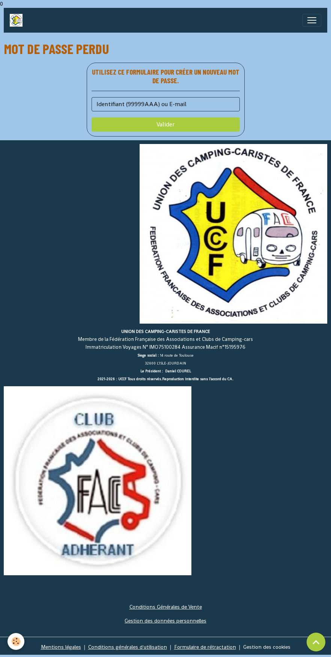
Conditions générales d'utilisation (127, 647)
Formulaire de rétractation (205, 647)
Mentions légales (61, 647)
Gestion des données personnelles (165, 620)
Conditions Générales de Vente (165, 606)
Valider (165, 124)
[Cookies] (16, 641)
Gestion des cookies (266, 647)
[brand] (18, 20)
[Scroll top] (316, 642)
